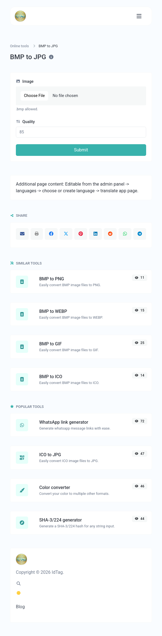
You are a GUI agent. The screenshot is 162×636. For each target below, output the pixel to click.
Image (25, 81)
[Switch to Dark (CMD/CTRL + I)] (18, 593)
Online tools (19, 46)
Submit (81, 150)
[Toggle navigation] (139, 16)
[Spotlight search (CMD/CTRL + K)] (18, 583)
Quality (25, 121)
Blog (20, 606)
